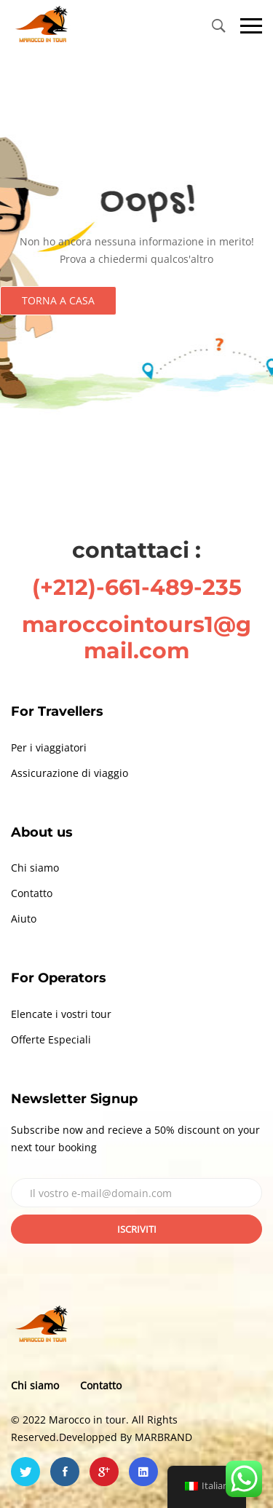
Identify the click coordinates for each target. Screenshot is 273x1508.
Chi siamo (35, 868)
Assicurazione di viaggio (69, 773)
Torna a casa (58, 300)
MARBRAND (163, 1437)
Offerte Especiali (51, 1039)
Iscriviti (137, 1229)
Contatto (31, 893)
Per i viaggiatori (49, 747)
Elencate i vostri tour (61, 1014)
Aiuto (23, 918)
